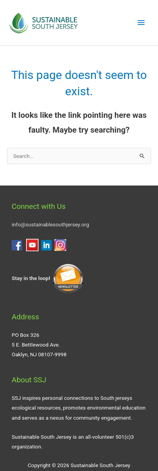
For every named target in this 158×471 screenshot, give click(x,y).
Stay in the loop (30, 278)
